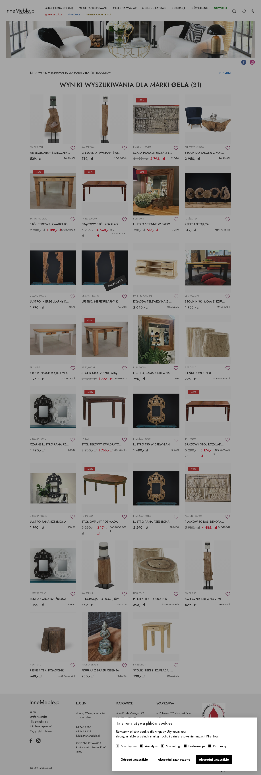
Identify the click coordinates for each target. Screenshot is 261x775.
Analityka (151, 746)
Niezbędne (129, 746)
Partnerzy (220, 746)
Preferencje (196, 746)
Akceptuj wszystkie (214, 759)
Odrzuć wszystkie (134, 759)
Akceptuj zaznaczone (174, 759)
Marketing (173, 746)
